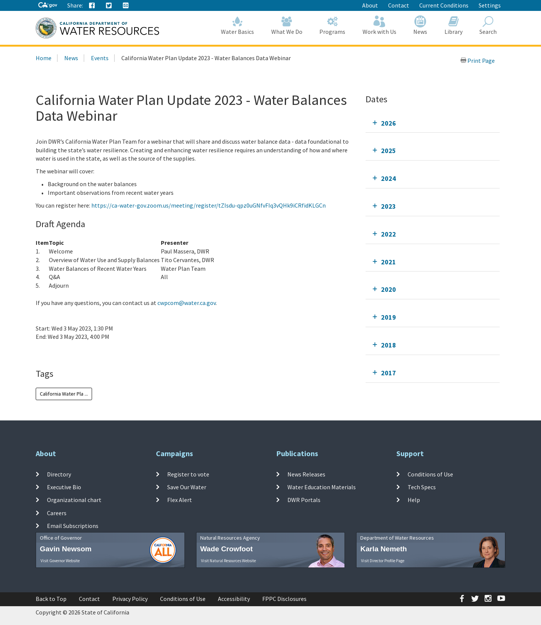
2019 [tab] (388, 317)
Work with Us (379, 25)
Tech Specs (422, 487)
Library (453, 25)
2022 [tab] (388, 234)
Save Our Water (186, 487)
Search (488, 25)
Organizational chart (74, 500)
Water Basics (238, 25)
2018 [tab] (388, 345)
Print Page (477, 60)
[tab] (433, 123)
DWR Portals (303, 500)
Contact (398, 5)
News (420, 25)
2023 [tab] (388, 206)
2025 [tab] (388, 150)
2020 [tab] (388, 289)
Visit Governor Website (60, 560)
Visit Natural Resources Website (228, 560)
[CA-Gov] (47, 5)
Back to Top (51, 598)
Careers (56, 512)
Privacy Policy (130, 598)
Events (100, 58)
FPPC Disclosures (284, 598)
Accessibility (234, 598)
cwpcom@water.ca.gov (186, 302)
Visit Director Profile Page (382, 560)
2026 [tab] (388, 123)
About (370, 5)
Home (43, 58)
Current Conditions (443, 5)
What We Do (287, 25)
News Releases (306, 474)
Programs (332, 25)
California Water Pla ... (64, 393)
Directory (59, 474)
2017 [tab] (388, 373)
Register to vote (188, 474)
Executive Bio (64, 487)
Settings (490, 5)
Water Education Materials (321, 487)
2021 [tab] (388, 262)
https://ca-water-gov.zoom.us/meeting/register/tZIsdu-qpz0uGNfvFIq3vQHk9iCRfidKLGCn (208, 205)
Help (414, 500)
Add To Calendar (65, 352)
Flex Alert (179, 500)
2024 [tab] (388, 178)
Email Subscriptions (72, 525)
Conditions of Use (430, 474)
